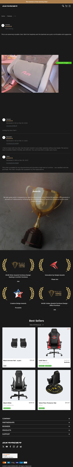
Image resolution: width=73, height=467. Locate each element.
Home (3, 16)
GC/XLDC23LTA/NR (12, 143)
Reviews (9, 16)
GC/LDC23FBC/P (11, 126)
